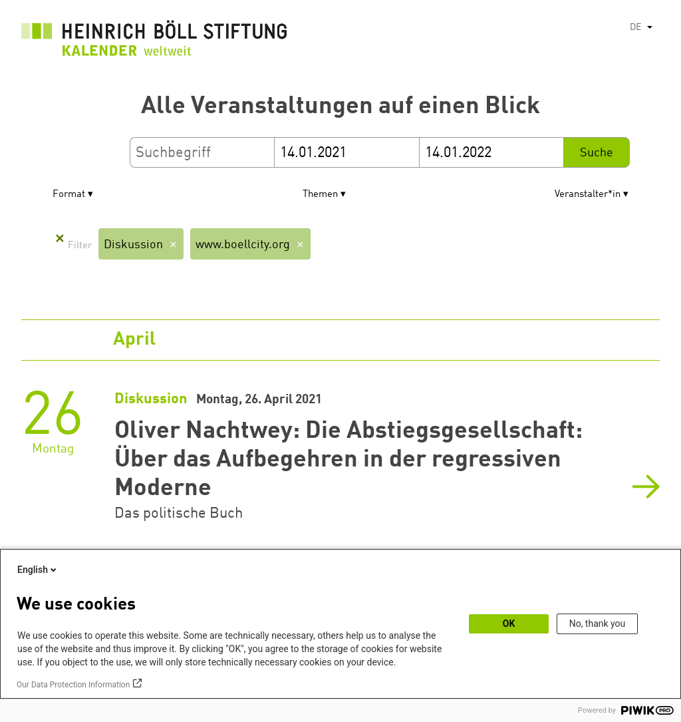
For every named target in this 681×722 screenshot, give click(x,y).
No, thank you (597, 623)
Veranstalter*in (587, 195)
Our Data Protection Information (73, 684)
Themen (320, 195)
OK (509, 623)
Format (69, 195)
